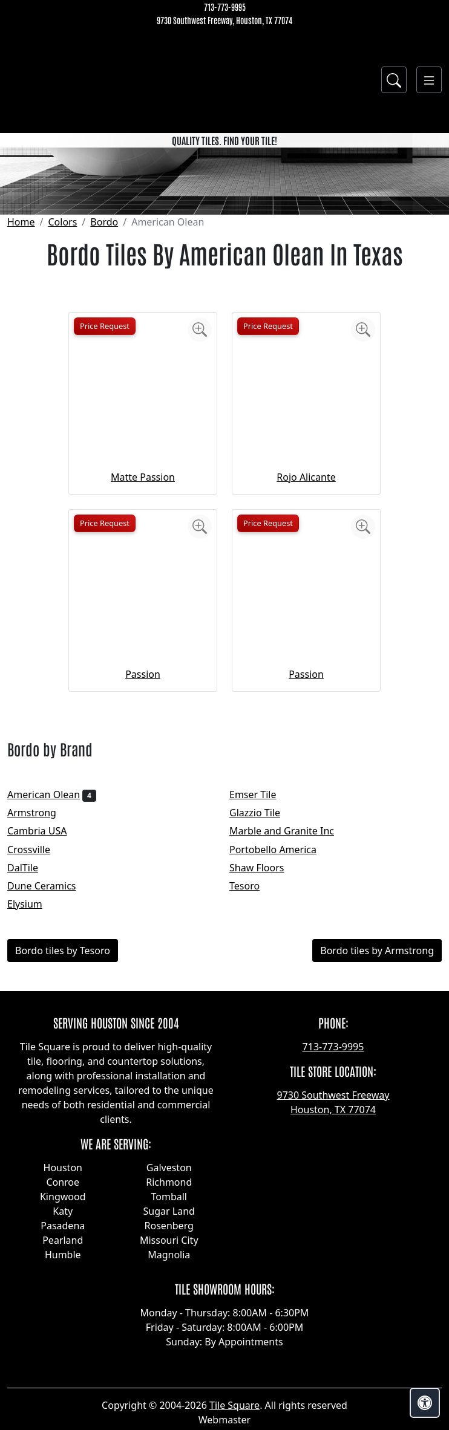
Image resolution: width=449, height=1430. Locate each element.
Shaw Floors (264, 1014)
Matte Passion (143, 624)
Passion (142, 821)
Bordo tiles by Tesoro (62, 1098)
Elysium (32, 1051)
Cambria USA (45, 978)
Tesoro (252, 1032)
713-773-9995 (225, 6)
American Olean (51, 942)
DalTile (32, 1014)
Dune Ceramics (49, 1032)
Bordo (104, 368)
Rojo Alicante (306, 624)
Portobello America (280, 996)
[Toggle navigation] (429, 80)
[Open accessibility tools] (425, 1403)
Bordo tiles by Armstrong (377, 1098)
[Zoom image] (200, 476)
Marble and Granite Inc (291, 978)
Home (21, 368)
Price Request (104, 472)
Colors (62, 368)
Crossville (38, 996)
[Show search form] (394, 80)
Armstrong (39, 960)
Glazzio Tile (262, 960)
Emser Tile (260, 942)
